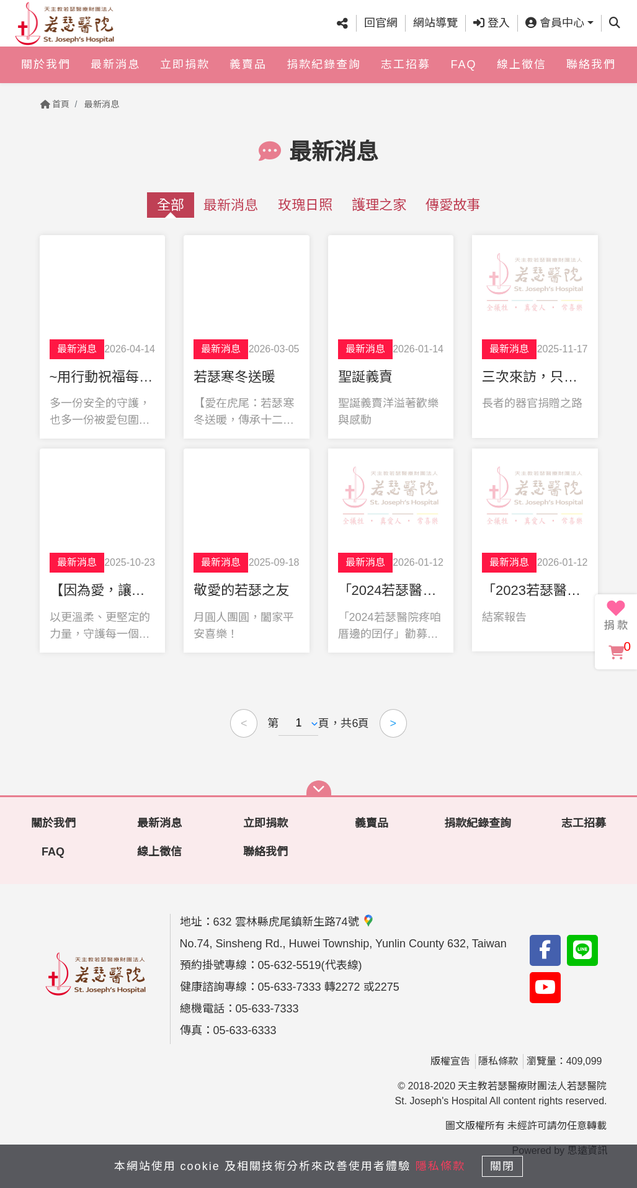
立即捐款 (185, 74)
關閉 (507, 1164)
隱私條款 (498, 1061)
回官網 (381, 28)
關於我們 (46, 74)
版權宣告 (450, 1061)
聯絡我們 (591, 74)
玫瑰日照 (305, 205)
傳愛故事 (452, 205)
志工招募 (405, 74)
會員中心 (554, 28)
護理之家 (379, 205)
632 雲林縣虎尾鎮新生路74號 (294, 922)
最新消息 (115, 74)
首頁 (55, 104)
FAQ (463, 74)
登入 (491, 28)
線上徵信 (521, 74)
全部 (170, 205)
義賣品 (248, 74)
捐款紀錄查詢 (324, 74)
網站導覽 (435, 28)
